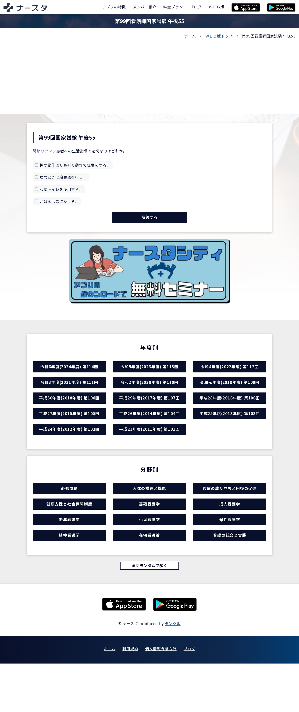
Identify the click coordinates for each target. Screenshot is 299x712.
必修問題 (69, 519)
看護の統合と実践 (229, 580)
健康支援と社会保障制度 (69, 539)
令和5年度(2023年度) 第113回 (149, 374)
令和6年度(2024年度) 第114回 (69, 374)
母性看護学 (229, 559)
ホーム (190, 36)
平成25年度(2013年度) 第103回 (229, 434)
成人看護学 (229, 539)
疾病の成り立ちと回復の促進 (230, 519)
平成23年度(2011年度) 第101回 (149, 455)
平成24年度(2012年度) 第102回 (69, 455)
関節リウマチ (44, 151)
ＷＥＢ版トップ (219, 36)
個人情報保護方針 (160, 697)
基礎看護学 (149, 539)
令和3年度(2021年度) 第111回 (69, 394)
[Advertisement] (149, 74)
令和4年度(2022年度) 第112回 (230, 374)
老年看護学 (69, 559)
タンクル (173, 672)
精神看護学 (69, 580)
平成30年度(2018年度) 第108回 (69, 414)
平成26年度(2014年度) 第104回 (149, 434)
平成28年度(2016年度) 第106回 (229, 414)
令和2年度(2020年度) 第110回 (149, 394)
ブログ (189, 697)
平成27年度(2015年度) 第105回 (69, 434)
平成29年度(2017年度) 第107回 (149, 414)
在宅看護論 (149, 580)
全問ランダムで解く (149, 613)
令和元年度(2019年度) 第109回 (230, 394)
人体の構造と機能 (149, 519)
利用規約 (130, 697)
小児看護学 (149, 559)
